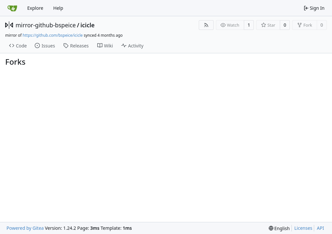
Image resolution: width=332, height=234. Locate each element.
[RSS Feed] (206, 25)
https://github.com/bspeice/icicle (53, 35)
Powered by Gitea (25, 228)
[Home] (12, 8)
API (320, 228)
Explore (35, 8)
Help (58, 8)
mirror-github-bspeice (46, 25)
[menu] (279, 228)
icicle (87, 25)
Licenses (303, 228)
